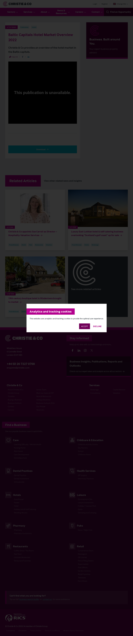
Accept (84, 326)
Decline (97, 326)
